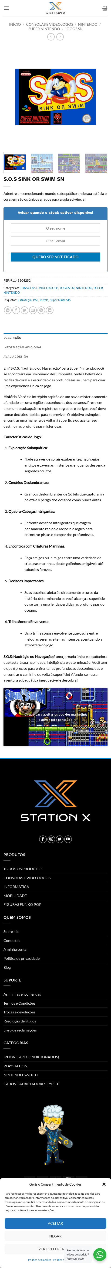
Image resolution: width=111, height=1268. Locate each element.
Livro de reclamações (20, 1030)
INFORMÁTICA (16, 886)
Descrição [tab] (12, 338)
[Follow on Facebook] (43, 839)
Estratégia (25, 300)
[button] (104, 1184)
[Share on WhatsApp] (8, 310)
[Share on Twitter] (24, 310)
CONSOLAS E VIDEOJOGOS (49, 24)
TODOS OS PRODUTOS (22, 868)
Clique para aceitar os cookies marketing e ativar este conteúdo (55, 717)
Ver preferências (55, 1249)
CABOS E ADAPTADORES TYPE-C (31, 1083)
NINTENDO (88, 24)
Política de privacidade (21, 958)
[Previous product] (60, 36)
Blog (7, 967)
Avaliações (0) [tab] (15, 356)
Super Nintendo (60, 300)
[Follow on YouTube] (68, 839)
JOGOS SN (74, 28)
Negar (55, 1236)
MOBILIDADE (15, 895)
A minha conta (15, 949)
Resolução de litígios (19, 1021)
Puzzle (44, 300)
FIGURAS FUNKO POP (22, 904)
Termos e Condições (19, 1003)
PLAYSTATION (15, 1066)
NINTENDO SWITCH (20, 1075)
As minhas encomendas (22, 994)
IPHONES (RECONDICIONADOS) (31, 1057)
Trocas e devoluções (19, 1012)
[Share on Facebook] (16, 310)
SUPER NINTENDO (44, 28)
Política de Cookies (39, 1260)
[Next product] (50, 36)
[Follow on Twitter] (60, 839)
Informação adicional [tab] (22, 347)
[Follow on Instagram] (51, 839)
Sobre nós (11, 931)
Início (15, 24)
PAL (35, 300)
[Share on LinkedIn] (50, 310)
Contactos (11, 940)
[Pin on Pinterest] (41, 310)
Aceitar (55, 1223)
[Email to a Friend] (33, 310)
